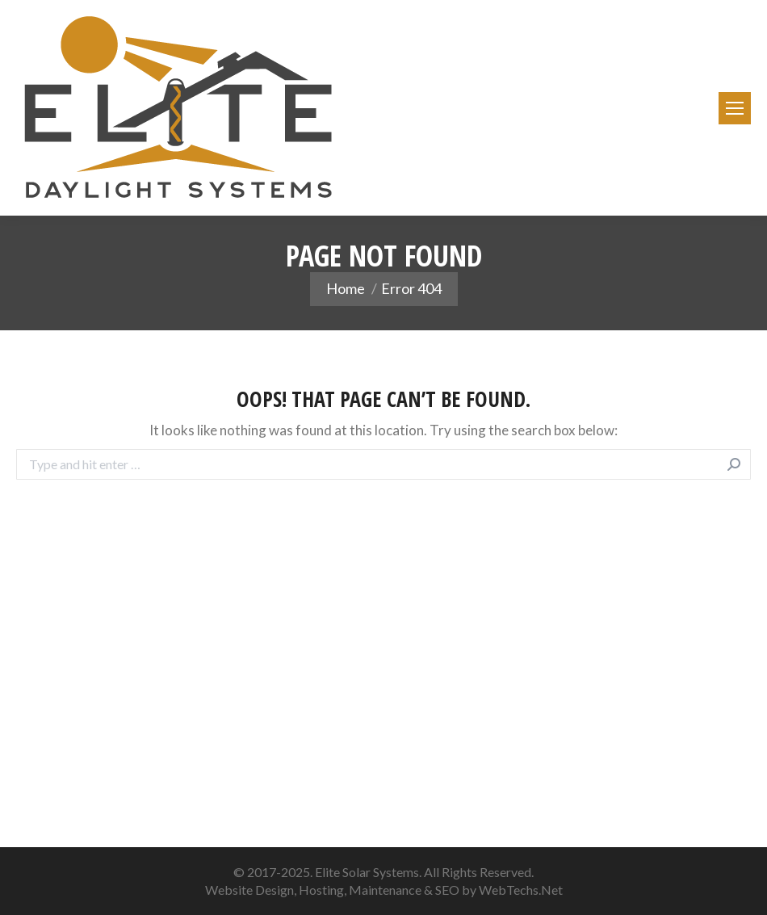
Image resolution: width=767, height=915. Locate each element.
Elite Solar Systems (367, 871)
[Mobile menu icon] (735, 108)
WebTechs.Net (521, 889)
